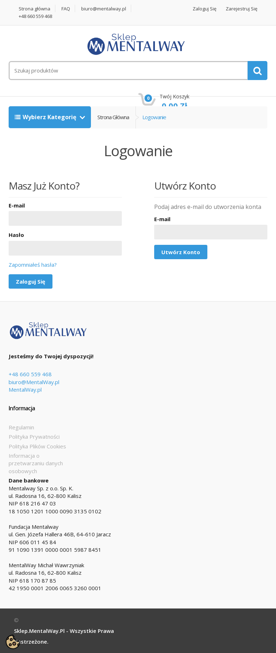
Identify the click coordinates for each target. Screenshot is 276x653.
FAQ (65, 8)
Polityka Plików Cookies (37, 446)
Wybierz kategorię (46, 117)
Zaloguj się (204, 8)
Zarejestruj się (241, 8)
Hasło (16, 234)
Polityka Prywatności (34, 436)
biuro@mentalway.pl (103, 8)
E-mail (17, 205)
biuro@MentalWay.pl (34, 382)
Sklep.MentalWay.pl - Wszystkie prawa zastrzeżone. (64, 636)
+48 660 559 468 (35, 16)
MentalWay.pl (25, 389)
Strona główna (34, 8)
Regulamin (21, 427)
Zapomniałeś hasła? (33, 264)
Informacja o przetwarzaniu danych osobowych (36, 463)
